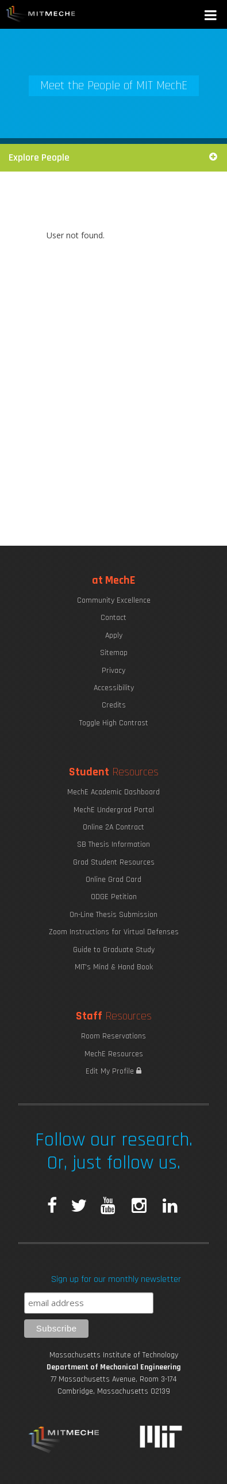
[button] (211, 16)
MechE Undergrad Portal (114, 810)
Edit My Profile (113, 1071)
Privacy (113, 670)
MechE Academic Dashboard (113, 792)
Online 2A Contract (113, 827)
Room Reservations (113, 1036)
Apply (113, 635)
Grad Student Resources (114, 862)
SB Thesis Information (113, 844)
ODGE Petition (114, 897)
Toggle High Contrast (113, 723)
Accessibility (114, 688)
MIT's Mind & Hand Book (114, 967)
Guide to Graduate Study (114, 950)
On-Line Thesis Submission (113, 915)
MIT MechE (41, 14)
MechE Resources (113, 1054)
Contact (113, 617)
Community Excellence (114, 600)
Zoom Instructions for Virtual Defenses (114, 932)
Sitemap (114, 653)
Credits (114, 705)
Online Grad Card (113, 879)
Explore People (113, 157)
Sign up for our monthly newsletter (116, 1279)
